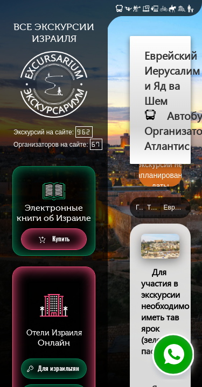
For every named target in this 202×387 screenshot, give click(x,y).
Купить (54, 239)
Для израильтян (53, 368)
